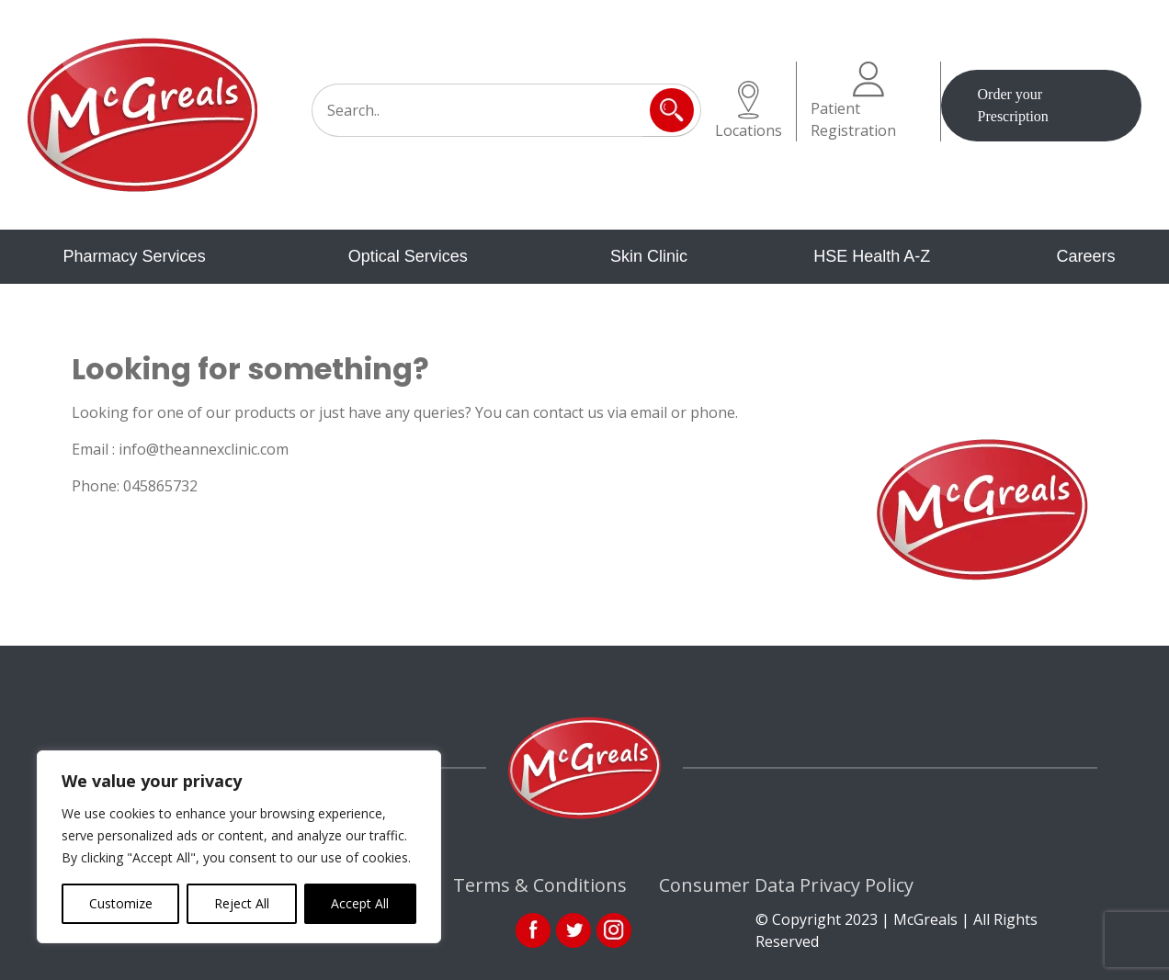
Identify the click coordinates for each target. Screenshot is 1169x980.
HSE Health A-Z (871, 256)
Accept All (360, 903)
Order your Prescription (1013, 105)
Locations (748, 111)
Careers (1085, 256)
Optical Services (408, 256)
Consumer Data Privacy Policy (786, 885)
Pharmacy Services (134, 256)
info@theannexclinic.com (204, 449)
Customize (121, 903)
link (573, 930)
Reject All (241, 903)
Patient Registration (853, 101)
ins (613, 930)
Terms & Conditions (540, 885)
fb (533, 930)
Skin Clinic (648, 256)
